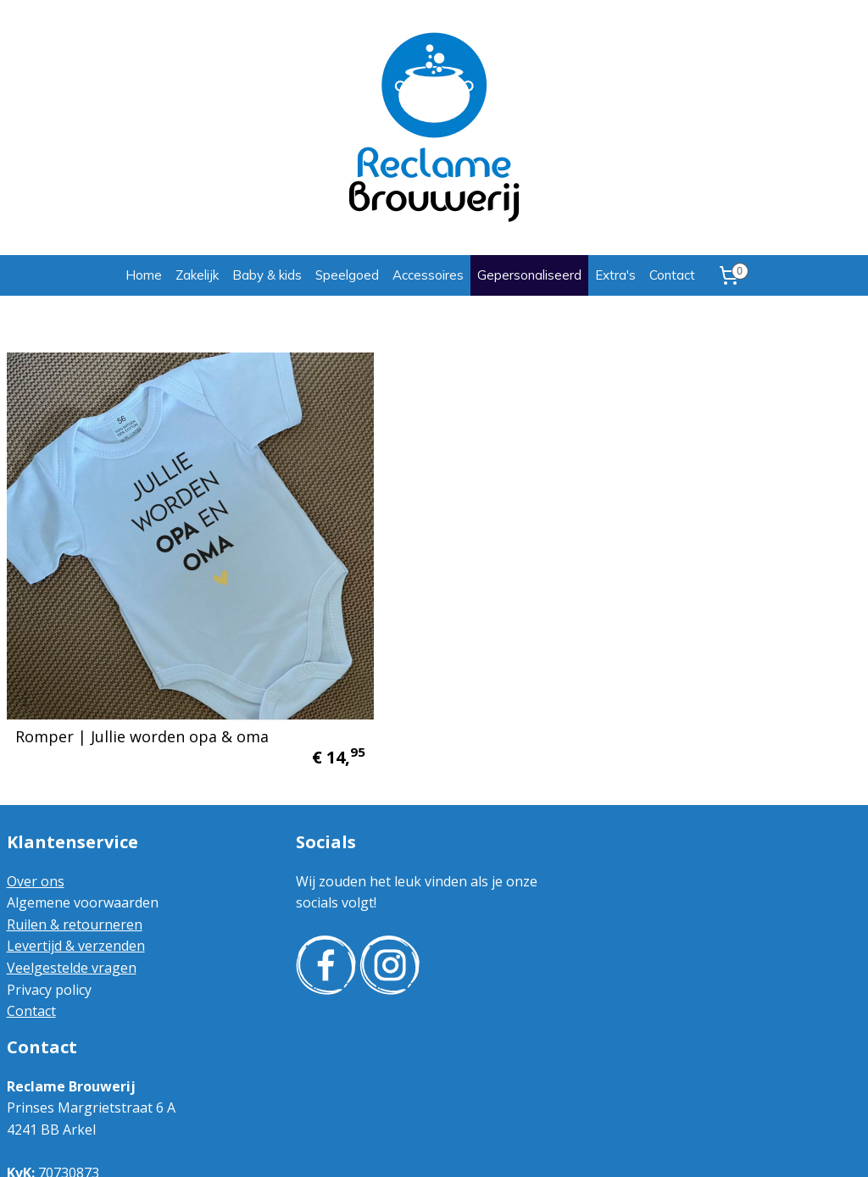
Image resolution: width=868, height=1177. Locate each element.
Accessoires (428, 275)
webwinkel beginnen (482, 1146)
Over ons (35, 789)
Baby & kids (267, 275)
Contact (672, 275)
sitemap (382, 1146)
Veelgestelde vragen (71, 877)
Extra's (615, 275)
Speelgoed (347, 275)
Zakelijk (197, 275)
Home (143, 275)
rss (417, 1146)
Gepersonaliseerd (529, 275)
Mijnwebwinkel (630, 1146)
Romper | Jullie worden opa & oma (142, 644)
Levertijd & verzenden (76, 855)
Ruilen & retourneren (74, 833)
